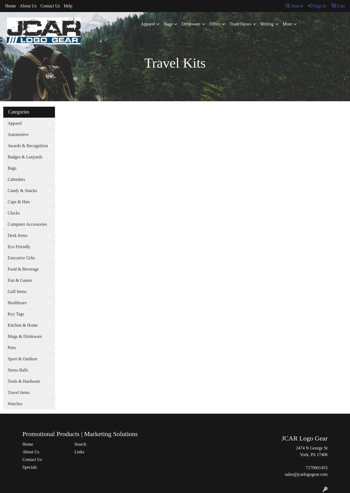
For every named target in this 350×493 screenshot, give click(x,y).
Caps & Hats (19, 201)
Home (10, 6)
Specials (29, 467)
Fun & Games (20, 280)
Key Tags (16, 314)
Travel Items (19, 392)
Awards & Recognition (28, 145)
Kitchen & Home (23, 325)
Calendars (16, 179)
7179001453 (317, 467)
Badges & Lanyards (25, 157)
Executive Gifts (21, 258)
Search (294, 6)
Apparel (148, 24)
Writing (267, 24)
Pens (12, 347)
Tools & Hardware (24, 381)
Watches (15, 403)
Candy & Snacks (22, 190)
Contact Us (50, 6)
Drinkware (191, 24)
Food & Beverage (23, 269)
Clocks (14, 213)
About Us (28, 6)
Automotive (18, 134)
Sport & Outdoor (22, 358)
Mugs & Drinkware (25, 336)
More (287, 24)
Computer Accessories (27, 224)
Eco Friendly (19, 246)
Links (79, 452)
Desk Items (17, 235)
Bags (168, 24)
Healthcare (17, 302)
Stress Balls (18, 370)
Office (215, 24)
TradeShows (240, 24)
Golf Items (17, 291)
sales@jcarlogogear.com (306, 474)
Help (68, 6)
